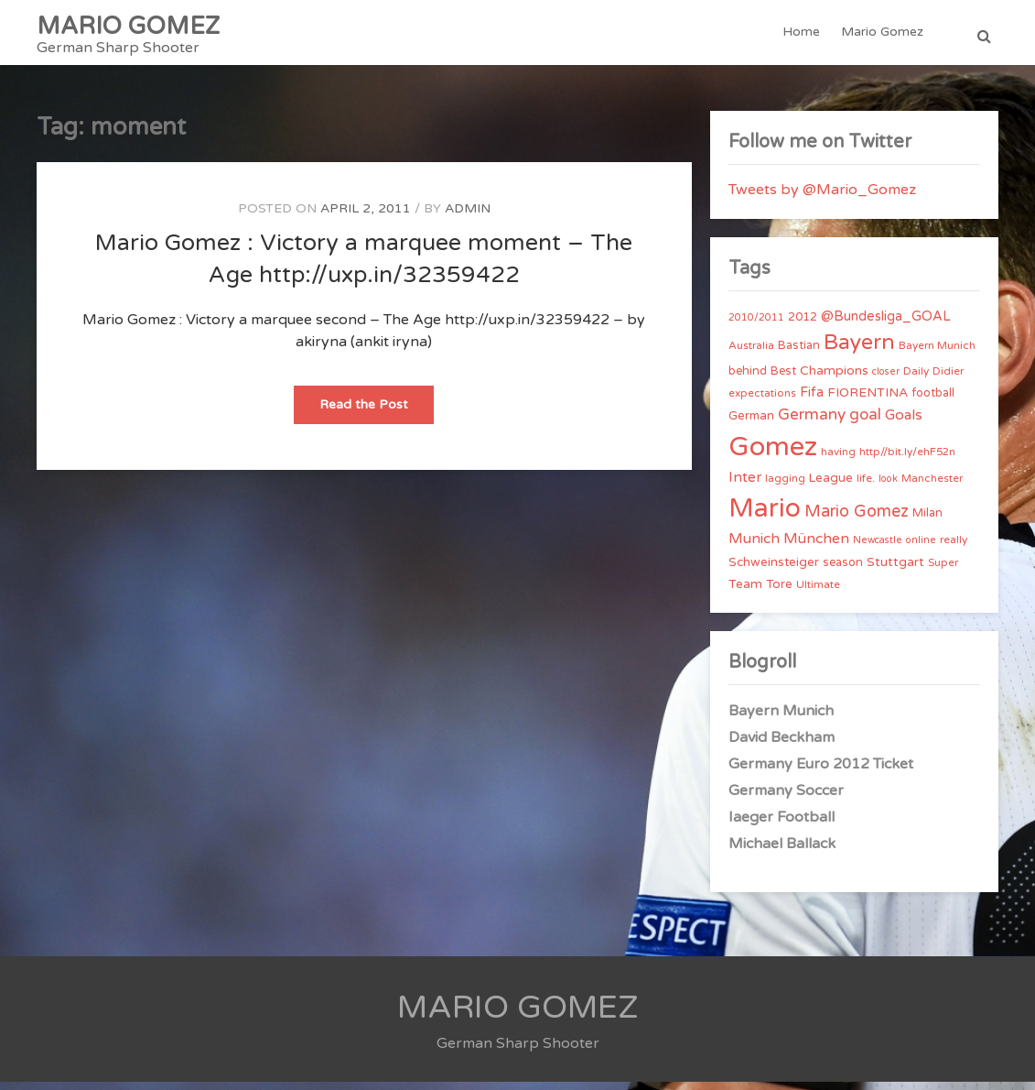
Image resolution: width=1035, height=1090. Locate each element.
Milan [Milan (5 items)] (927, 521)
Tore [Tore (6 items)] (779, 592)
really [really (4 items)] (953, 547)
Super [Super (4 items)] (943, 570)
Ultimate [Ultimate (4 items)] (818, 592)
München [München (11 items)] (816, 547)
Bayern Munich (781, 719)
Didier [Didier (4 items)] (948, 379)
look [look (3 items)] (888, 488)
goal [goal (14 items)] (865, 422)
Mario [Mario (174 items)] (764, 516)
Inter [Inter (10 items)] (744, 486)
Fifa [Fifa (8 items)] (812, 401)
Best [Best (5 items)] (783, 379)
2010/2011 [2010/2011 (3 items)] (756, 326)
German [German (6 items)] (751, 424)
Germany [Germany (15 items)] (812, 422)
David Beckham (781, 745)
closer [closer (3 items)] (886, 380)
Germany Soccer (786, 799)
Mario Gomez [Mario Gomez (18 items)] (856, 519)
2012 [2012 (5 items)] (802, 325)
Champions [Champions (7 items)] (834, 379)
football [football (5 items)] (932, 401)
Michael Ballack (782, 852)
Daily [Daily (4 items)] (916, 379)
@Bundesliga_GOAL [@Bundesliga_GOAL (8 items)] (886, 324)
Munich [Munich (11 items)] (754, 547)
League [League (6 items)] (831, 487)
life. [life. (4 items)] (866, 487)
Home (803, 36)
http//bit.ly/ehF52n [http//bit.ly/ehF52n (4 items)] (907, 459)
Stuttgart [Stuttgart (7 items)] (895, 570)
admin (468, 216)
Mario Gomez (883, 36)
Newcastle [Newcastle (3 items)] (877, 548)
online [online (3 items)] (921, 548)
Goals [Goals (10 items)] (903, 423)
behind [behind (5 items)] (747, 379)
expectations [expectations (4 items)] (762, 401)
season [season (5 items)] (843, 570)
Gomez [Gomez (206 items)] (772, 455)
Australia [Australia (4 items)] (751, 353)
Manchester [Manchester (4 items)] (932, 487)
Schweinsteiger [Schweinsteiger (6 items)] (773, 570)
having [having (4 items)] (838, 459)
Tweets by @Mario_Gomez (822, 198)
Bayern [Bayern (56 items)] (859, 351)
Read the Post (376, 418)
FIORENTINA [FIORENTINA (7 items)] (867, 401)
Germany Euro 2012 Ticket (820, 772)
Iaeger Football (781, 825)
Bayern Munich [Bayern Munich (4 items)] (937, 353)
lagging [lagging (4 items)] (785, 487)
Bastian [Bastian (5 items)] (799, 353)
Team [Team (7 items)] (745, 592)
